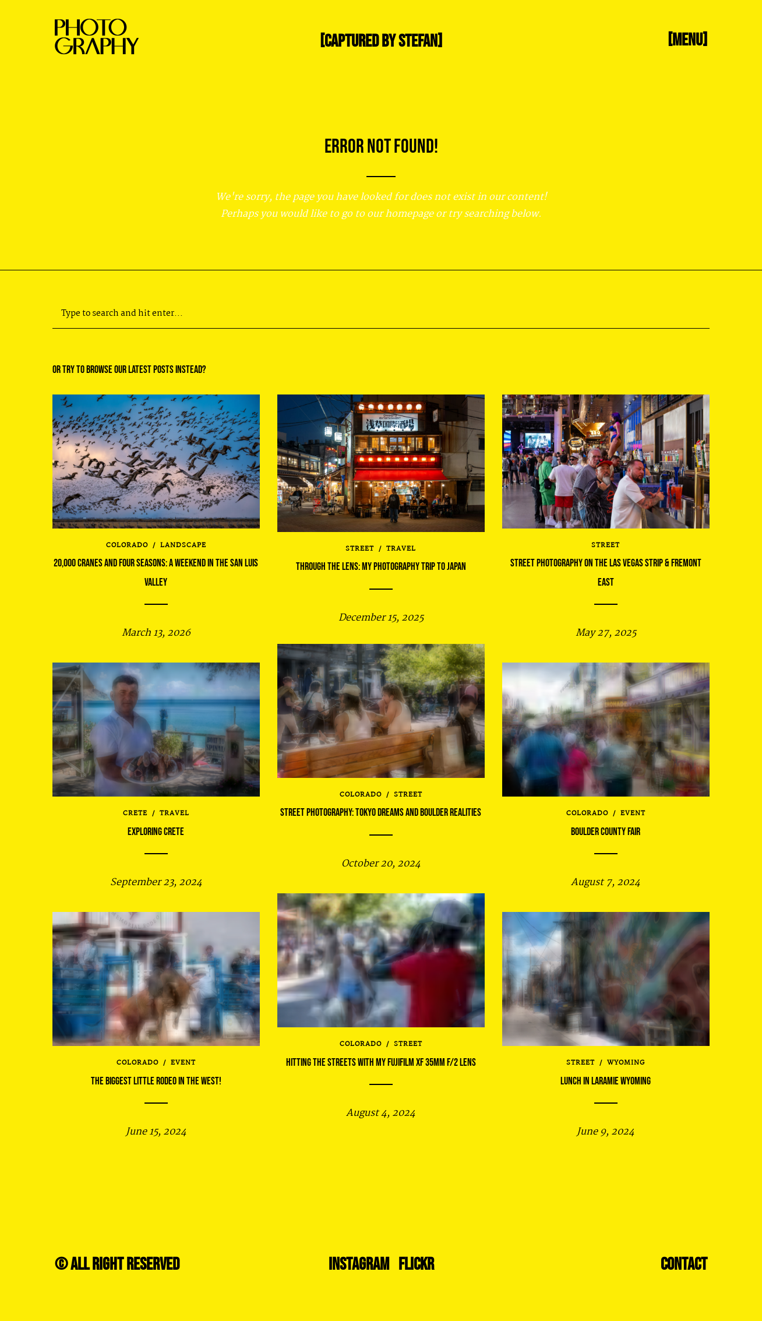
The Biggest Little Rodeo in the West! (156, 1081)
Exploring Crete (156, 832)
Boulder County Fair (605, 832)
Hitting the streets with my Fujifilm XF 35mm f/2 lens (381, 1062)
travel (401, 545)
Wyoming (626, 1063)
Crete (135, 813)
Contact (684, 1264)
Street (359, 545)
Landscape (183, 545)
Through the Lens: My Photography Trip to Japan (381, 563)
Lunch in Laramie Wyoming (605, 1081)
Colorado (127, 545)
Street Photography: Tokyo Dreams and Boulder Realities (380, 812)
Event (632, 813)
